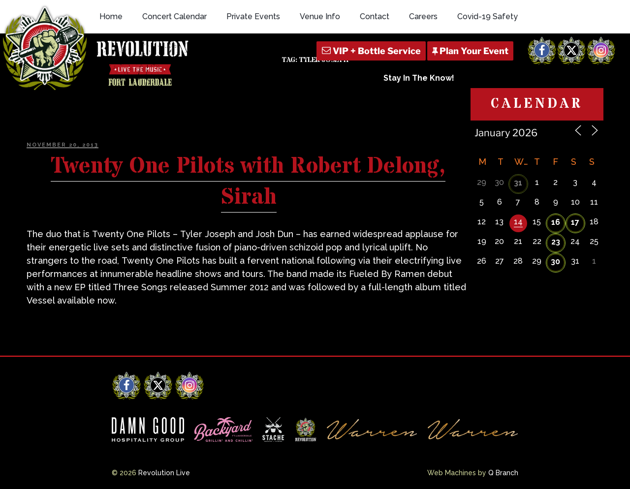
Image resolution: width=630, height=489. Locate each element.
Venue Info (320, 16)
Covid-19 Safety (487, 16)
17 (575, 222)
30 (555, 261)
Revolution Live (164, 473)
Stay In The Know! (418, 78)
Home (111, 16)
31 (518, 182)
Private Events (253, 16)
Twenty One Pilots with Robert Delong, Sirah (248, 182)
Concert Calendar (174, 16)
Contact (374, 16)
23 (555, 241)
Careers (423, 16)
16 (555, 222)
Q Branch (503, 473)
